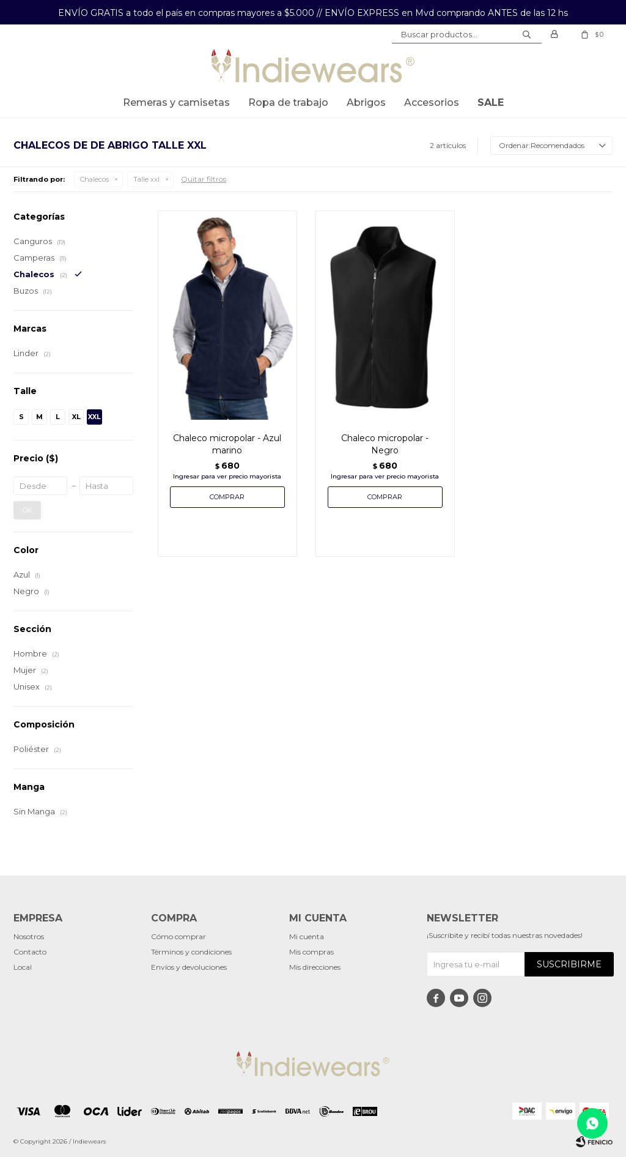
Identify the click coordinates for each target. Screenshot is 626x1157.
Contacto (29, 951)
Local (22, 967)
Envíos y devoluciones (189, 967)
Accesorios (431, 102)
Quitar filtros (203, 179)
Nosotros (28, 936)
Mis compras (311, 951)
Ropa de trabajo (288, 102)
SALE (490, 102)
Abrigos (366, 102)
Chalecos (94, 179)
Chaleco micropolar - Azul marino (227, 444)
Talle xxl (146, 179)
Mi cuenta (306, 936)
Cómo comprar (178, 936)
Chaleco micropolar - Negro (385, 444)
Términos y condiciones (191, 951)
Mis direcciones (315, 967)
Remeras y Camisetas (176, 102)
